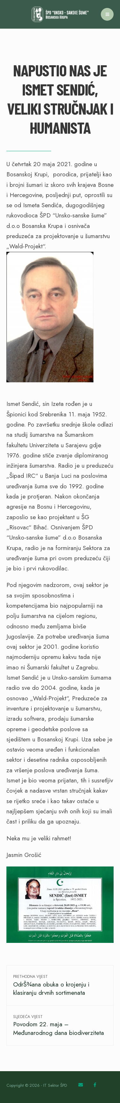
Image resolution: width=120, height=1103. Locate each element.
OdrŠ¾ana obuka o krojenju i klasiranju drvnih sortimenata (51, 985)
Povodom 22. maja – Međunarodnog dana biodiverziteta (58, 1025)
